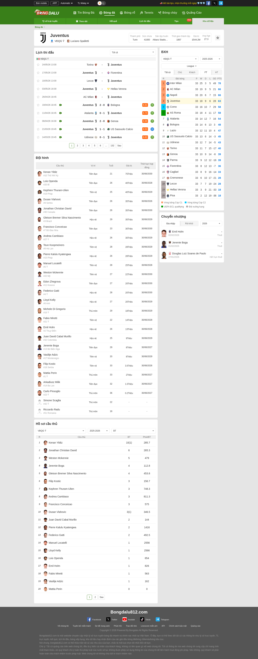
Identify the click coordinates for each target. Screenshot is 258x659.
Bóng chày (167, 12)
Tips (183, 20)
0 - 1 (102, 113)
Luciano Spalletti (78, 41)
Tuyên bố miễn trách (82, 626)
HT (216, 72)
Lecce (90, 80)
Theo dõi (81, 21)
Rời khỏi (189, 223)
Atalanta (89, 113)
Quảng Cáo (192, 12)
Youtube (129, 619)
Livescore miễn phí (149, 626)
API (163, 626)
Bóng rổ (127, 12)
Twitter (111, 619)
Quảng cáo (195, 626)
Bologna (115, 105)
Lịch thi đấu (144, 21)
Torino (90, 64)
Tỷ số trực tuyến (50, 21)
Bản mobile (41, 3)
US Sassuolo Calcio (122, 129)
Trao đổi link (131, 626)
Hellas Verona (118, 88)
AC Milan (88, 96)
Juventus (116, 64)
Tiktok (145, 619)
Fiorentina (116, 72)
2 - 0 (102, 105)
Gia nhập (170, 223)
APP (54, 3)
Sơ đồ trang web (102, 626)
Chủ (180, 72)
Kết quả (113, 21)
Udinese (89, 137)
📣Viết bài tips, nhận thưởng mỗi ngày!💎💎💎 (182, 3)
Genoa (114, 121)
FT (206, 72)
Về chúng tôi (63, 626)
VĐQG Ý (57, 41)
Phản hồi (118, 626)
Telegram (162, 619)
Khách (192, 72)
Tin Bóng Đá (83, 12)
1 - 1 (102, 129)
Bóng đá (107, 12)
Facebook (94, 619)
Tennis (146, 12)
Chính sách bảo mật (178, 626)
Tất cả (167, 72)
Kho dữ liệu (208, 21)
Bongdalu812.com (129, 612)
